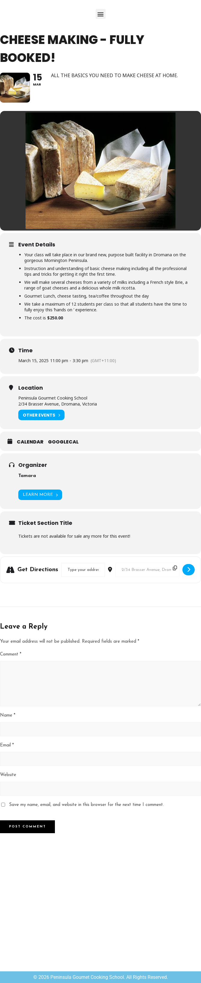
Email (7, 745)
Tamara (27, 475)
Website (8, 775)
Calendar (30, 442)
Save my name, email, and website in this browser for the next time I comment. (86, 805)
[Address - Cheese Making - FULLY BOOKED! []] (83, 570)
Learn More (40, 495)
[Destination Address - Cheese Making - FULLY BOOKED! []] (147, 570)
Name (7, 715)
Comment (10, 654)
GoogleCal (63, 442)
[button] (101, 14)
